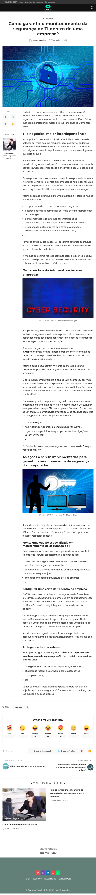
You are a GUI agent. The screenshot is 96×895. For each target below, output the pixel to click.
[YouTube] (53, 874)
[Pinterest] (5, 125)
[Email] (13, 125)
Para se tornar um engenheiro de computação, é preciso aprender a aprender (69, 794)
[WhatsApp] (58, 874)
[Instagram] (43, 874)
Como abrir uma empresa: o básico (9, 155)
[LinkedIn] (48, 874)
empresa (49, 19)
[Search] (92, 8)
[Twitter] (13, 117)
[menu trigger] (4, 8)
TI (43, 19)
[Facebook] (5, 117)
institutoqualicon (40, 40)
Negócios (16, 820)
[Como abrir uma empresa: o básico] (9, 144)
